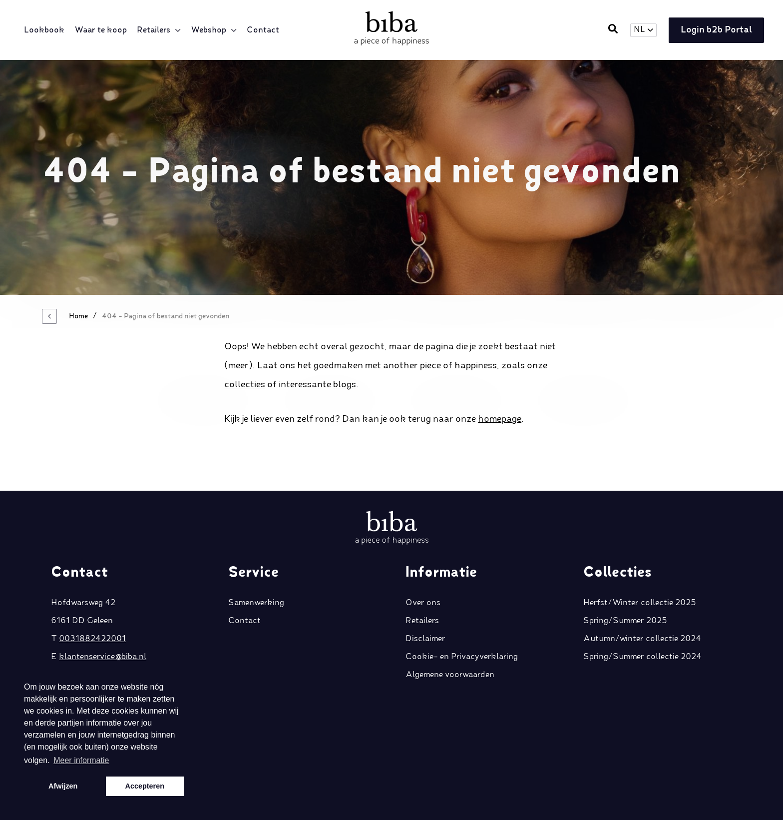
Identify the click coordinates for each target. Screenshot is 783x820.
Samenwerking (256, 577)
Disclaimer (425, 613)
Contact (264, 30)
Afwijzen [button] (62, 786)
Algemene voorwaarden (449, 649)
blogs (344, 384)
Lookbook (45, 30)
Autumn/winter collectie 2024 (642, 613)
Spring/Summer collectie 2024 (642, 631)
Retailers (154, 30)
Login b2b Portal (715, 30)
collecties (244, 384)
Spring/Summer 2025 (625, 595)
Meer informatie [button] (81, 760)
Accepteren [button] (144, 786)
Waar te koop (101, 30)
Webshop (209, 30)
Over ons (422, 577)
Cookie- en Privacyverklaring (461, 631)
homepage (499, 419)
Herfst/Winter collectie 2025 (639, 577)
